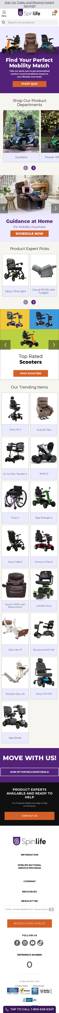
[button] (29, 92)
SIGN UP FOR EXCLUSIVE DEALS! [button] (29, 771)
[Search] (3, 22)
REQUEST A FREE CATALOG (29, 923)
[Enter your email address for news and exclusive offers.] (29, 909)
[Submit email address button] (51, 910)
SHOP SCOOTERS (30, 373)
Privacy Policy (21, 985)
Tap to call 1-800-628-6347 (32, 1009)
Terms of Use (38, 985)
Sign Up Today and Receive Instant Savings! (29, 4)
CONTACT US (29, 815)
